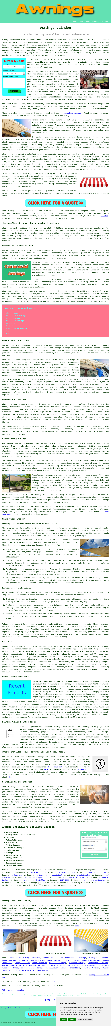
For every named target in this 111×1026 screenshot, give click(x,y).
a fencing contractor (94, 880)
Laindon (104, 216)
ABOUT (88, 22)
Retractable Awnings (24, 970)
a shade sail (66, 632)
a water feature (67, 872)
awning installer (26, 709)
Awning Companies (31, 958)
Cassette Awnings (57, 963)
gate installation (97, 872)
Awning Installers (70, 968)
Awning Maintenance (98, 958)
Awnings (10, 1008)
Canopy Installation (53, 958)
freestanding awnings (70, 113)
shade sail (53, 624)
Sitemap (3, 1008)
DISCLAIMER (104, 22)
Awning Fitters (61, 960)
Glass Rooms (15, 958)
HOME (75, 22)
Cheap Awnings (9, 960)
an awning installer (80, 883)
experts (100, 921)
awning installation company (65, 77)
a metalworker (83, 875)
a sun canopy (64, 684)
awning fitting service (93, 729)
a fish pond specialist (37, 878)
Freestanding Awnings (75, 958)
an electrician (38, 872)
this (10, 777)
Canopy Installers (86, 965)
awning (59, 120)
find (10, 905)
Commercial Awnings (91, 960)
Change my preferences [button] (85, 1019)
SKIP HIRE (64, 880)
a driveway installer (34, 880)
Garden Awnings (91, 968)
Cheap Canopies (39, 963)
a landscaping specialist (49, 875)
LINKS (81, 22)
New (16, 1008)
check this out (54, 767)
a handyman (17, 875)
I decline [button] (71, 1019)
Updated (21, 1008)
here (46, 769)
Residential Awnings (28, 960)
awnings (17, 106)
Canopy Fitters (22, 963)
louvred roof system (49, 404)
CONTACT (94, 22)
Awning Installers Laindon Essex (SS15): (22, 40)
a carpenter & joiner (74, 878)
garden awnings (77, 745)
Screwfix (82, 769)
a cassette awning (88, 687)
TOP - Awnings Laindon (13, 990)
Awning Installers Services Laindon (28, 827)
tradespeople (19, 872)
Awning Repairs (9, 965)
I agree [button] (64, 1019)
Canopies (75, 960)
